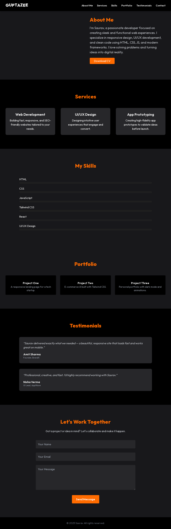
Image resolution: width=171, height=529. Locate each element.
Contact (160, 5)
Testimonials (144, 5)
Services (102, 5)
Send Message (85, 499)
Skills (114, 5)
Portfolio (126, 5)
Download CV (102, 61)
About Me (87, 5)
